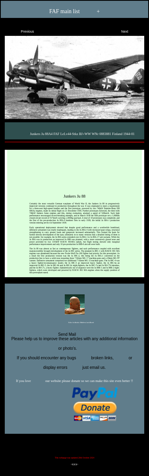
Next (131, 30)
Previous (20, 30)
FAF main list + (74, 12)
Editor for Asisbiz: (74, 323)
